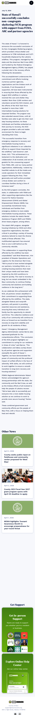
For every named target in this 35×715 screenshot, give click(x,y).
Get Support (17, 604)
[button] (31, 3)
